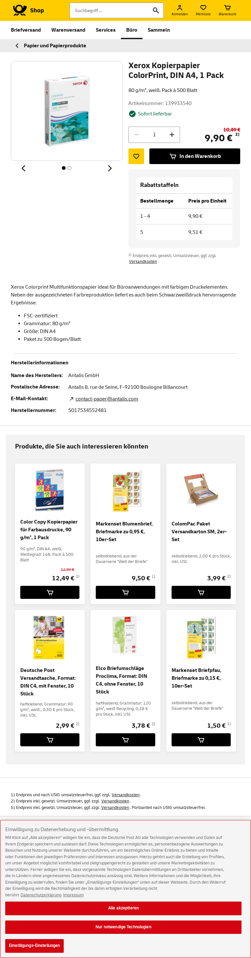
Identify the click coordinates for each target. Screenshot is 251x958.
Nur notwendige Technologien (123, 933)
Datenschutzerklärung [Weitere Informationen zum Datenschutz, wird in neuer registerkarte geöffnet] (41, 901)
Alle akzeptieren (123, 914)
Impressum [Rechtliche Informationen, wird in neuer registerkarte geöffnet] (73, 901)
